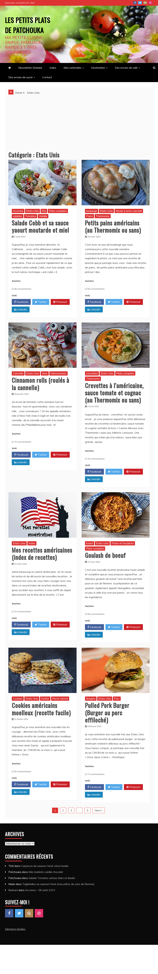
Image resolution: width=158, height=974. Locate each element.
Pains (89, 226)
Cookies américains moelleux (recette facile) (41, 719)
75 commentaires (22, 452)
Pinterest (145, 2)
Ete (44, 221)
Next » (99, 820)
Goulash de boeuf (105, 565)
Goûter (45, 708)
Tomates (30, 226)
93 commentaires (22, 781)
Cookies (17, 708)
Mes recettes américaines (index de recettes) (42, 563)
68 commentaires (22, 299)
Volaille (43, 226)
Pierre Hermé (60, 708)
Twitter (140, 2)
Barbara (13, 900)
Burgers (90, 708)
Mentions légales (15, 939)
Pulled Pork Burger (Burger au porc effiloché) (107, 722)
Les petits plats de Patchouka (24, 29)
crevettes (92, 383)
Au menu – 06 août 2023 (40, 900)
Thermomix (102, 226)
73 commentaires (96, 784)
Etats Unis (32, 221)
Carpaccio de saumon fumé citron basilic (45, 876)
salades (17, 226)
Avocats (18, 221)
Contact (47, 87)
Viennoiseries (58, 383)
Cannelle (18, 383)
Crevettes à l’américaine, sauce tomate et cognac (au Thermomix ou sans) (114, 402)
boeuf (89, 553)
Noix (45, 383)
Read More (16, 291)
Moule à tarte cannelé (129, 221)
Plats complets (58, 221)
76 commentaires (96, 469)
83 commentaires (96, 299)
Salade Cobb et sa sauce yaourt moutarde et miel (40, 236)
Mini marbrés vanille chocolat (46, 882)
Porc (117, 708)
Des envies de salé (126, 77)
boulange (91, 221)
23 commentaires (22, 621)
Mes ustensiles (72, 77)
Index (53, 77)
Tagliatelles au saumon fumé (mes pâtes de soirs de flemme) (58, 894)
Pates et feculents (123, 553)
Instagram (150, 2)
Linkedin (20, 319)
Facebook (135, 2)
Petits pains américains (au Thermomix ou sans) (113, 236)
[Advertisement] (79, 131)
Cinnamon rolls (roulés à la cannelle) (40, 394)
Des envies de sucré (20, 87)
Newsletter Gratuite (30, 77)
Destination (98, 77)
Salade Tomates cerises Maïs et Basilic (52, 888)
